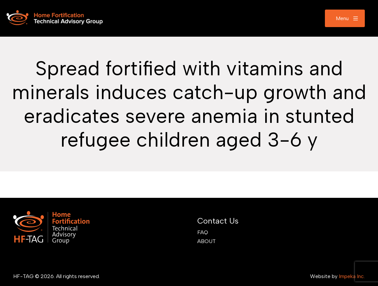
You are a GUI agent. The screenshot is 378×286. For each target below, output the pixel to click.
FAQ (202, 232)
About (206, 241)
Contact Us (217, 221)
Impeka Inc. (352, 276)
